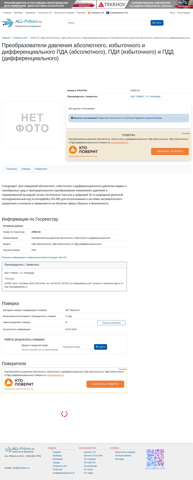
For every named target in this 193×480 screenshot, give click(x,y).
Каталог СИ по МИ (93, 455)
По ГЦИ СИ (89, 462)
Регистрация (183, 12)
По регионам (90, 466)
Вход (172, 12)
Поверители (41, 169)
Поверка (26, 169)
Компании (30, 12)
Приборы (18, 12)
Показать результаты (111, 323)
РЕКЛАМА (186, 133)
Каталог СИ (89, 452)
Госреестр (12, 169)
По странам (90, 459)
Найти (100, 347)
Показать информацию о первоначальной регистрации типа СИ (34, 257)
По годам (88, 473)
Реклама (81, 12)
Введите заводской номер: (35, 345)
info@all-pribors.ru (21, 468)
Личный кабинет (123, 455)
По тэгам (88, 469)
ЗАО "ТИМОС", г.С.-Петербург (145, 96)
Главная (7, 12)
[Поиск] (106, 23)
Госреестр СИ (45, 12)
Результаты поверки (64, 12)
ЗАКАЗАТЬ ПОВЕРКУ (170, 151)
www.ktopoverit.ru (119, 142)
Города (56, 462)
